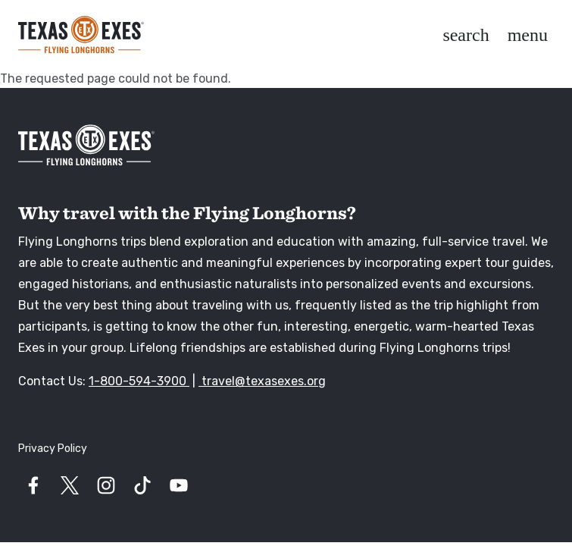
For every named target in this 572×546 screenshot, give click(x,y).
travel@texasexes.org (262, 381)
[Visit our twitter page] (70, 485)
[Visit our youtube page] (179, 485)
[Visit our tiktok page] (142, 485)
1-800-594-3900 (139, 381)
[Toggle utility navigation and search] (465, 35)
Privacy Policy (52, 448)
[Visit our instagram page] (106, 485)
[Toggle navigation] (528, 35)
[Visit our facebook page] (33, 485)
